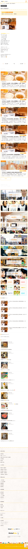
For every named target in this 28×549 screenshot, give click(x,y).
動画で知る (2, 462)
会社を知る (3, 451)
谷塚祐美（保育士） (4, 469)
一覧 (14, 63)
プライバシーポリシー (4, 522)
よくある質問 (3, 481)
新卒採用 (2, 492)
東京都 (2, 504)
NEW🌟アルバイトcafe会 (5, 369)
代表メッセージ (3, 455)
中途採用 (2, 493)
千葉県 (2, 507)
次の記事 (21, 63)
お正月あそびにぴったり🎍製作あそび (7, 440)
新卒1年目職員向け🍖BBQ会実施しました (8, 420)
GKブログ (2, 510)
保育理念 (2, 453)
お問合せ (2, 525)
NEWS (2, 460)
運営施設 (2, 501)
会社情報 (2, 458)
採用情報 (2, 489)
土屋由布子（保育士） (4, 474)
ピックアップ (11, 343)
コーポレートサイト (4, 523)
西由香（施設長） (4, 467)
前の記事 (6, 63)
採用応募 (2, 497)
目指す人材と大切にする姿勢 (5, 457)
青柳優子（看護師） (4, 472)
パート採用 (2, 495)
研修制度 (2, 483)
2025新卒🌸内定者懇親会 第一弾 (6, 430)
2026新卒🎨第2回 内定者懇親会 (6, 349)
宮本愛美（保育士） (4, 471)
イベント (2, 498)
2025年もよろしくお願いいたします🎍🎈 (8, 390)
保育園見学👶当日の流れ (5, 400)
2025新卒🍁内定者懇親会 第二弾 (6, 410)
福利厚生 (2, 486)
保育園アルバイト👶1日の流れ (6, 359)
